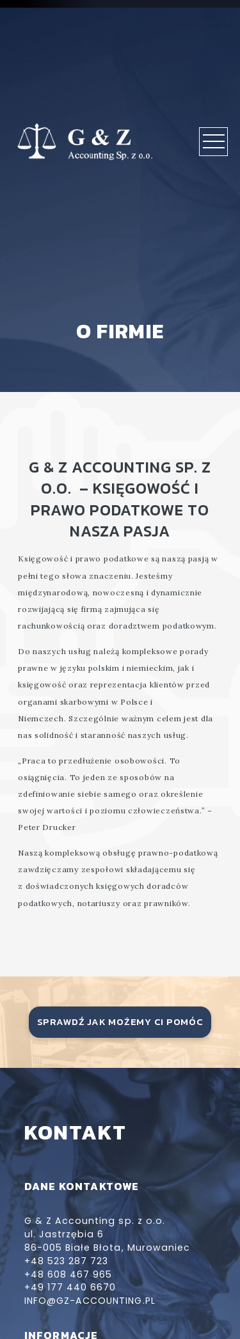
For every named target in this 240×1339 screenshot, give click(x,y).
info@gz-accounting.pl (90, 1300)
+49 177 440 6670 (70, 1287)
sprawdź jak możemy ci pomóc (120, 1022)
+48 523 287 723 (66, 1261)
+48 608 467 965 (68, 1274)
